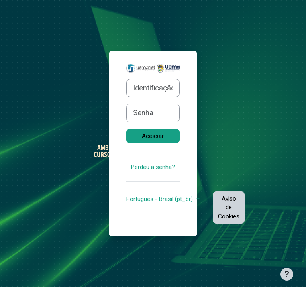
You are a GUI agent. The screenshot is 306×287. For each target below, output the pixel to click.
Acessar (153, 136)
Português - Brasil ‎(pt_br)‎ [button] (160, 198)
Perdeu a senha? (153, 167)
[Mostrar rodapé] (286, 274)
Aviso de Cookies (228, 207)
